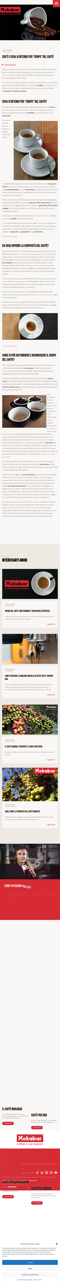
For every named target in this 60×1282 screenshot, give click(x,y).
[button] (57, 1244)
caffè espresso (34, 502)
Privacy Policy (38, 1279)
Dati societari (33, 1180)
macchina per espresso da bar (41, 294)
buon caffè (9, 82)
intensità (5, 110)
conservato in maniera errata (24, 507)
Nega (30, 1268)
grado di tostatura (42, 254)
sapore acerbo (43, 216)
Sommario (10, 64)
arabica (45, 265)
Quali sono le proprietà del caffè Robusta (22, 811)
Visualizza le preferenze (30, 1275)
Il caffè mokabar (12, 1109)
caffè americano (30, 305)
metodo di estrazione (22, 254)
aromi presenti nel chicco (38, 440)
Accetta (30, 1262)
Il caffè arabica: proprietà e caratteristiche (23, 746)
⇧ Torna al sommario (10, 236)
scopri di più (8, 1123)
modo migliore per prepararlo (13, 281)
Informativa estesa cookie (25, 1279)
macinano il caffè (8, 434)
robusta (36, 265)
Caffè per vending (41, 1189)
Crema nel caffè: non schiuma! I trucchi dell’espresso (27, 611)
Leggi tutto (51, 624)
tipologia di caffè (12, 257)
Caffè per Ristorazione (15, 1182)
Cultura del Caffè (7, 50)
